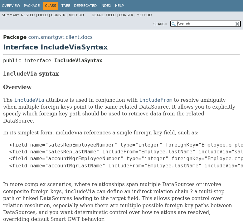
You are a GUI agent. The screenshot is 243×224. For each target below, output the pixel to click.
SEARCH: (160, 24)
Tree (65, 6)
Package (32, 6)
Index (105, 6)
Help (119, 6)
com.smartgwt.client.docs (60, 37)
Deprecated (85, 6)
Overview (11, 6)
